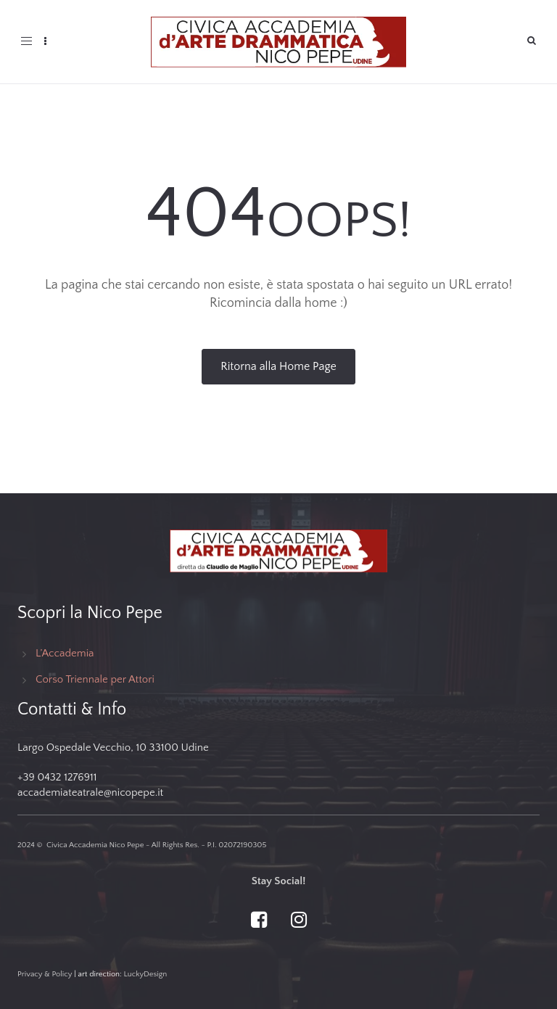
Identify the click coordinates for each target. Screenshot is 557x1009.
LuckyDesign (145, 974)
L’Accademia (65, 653)
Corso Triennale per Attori (95, 679)
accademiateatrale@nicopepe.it (90, 792)
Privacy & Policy (45, 974)
